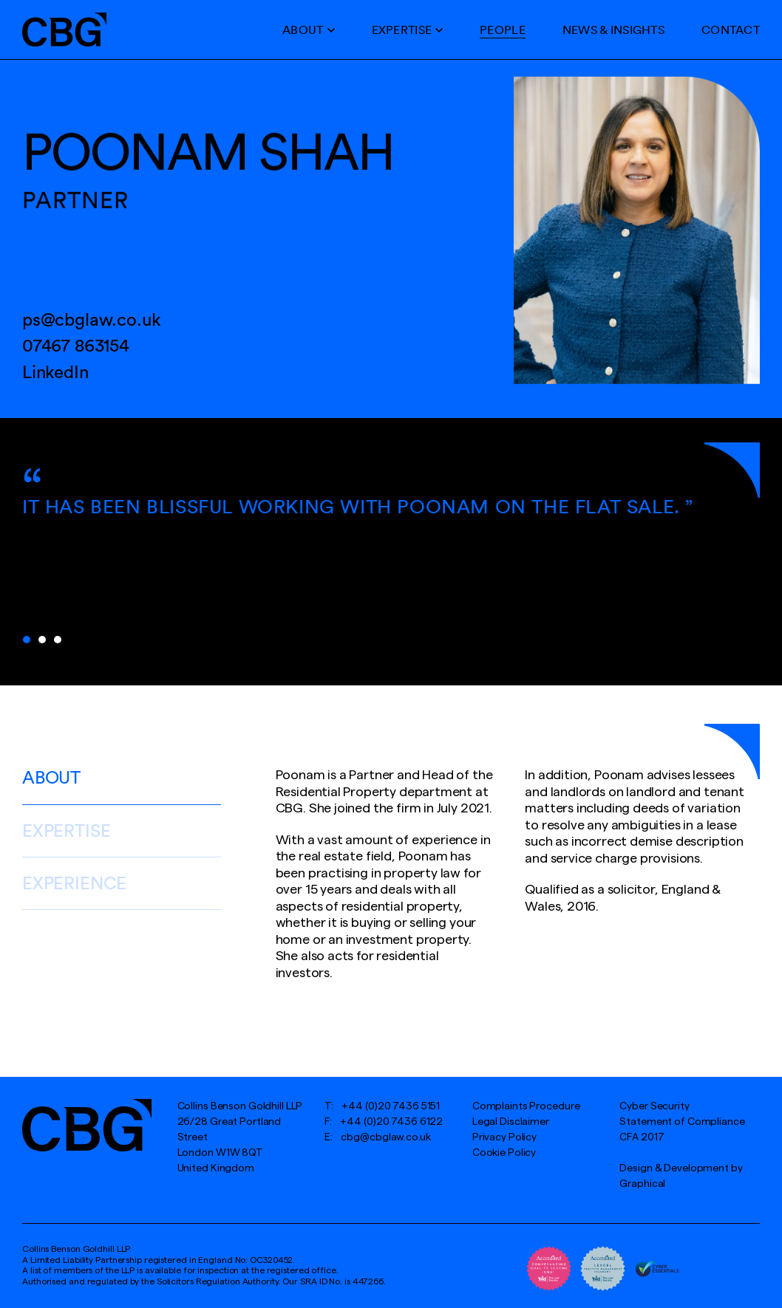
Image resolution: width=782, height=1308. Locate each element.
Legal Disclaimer (510, 1122)
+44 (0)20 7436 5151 (390, 1106)
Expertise (402, 29)
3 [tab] (57, 639)
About (302, 29)
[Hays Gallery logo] (87, 1125)
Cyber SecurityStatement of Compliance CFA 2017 (681, 1122)
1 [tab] (26, 639)
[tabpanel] (391, 514)
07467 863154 (75, 345)
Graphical (642, 1184)
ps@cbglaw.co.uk (91, 319)
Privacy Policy (504, 1137)
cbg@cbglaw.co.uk (385, 1137)
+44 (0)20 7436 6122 (391, 1122)
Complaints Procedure (526, 1106)
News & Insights (613, 29)
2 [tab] (42, 639)
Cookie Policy (504, 1153)
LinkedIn (55, 371)
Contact (730, 29)
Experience (74, 883)
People (503, 29)
